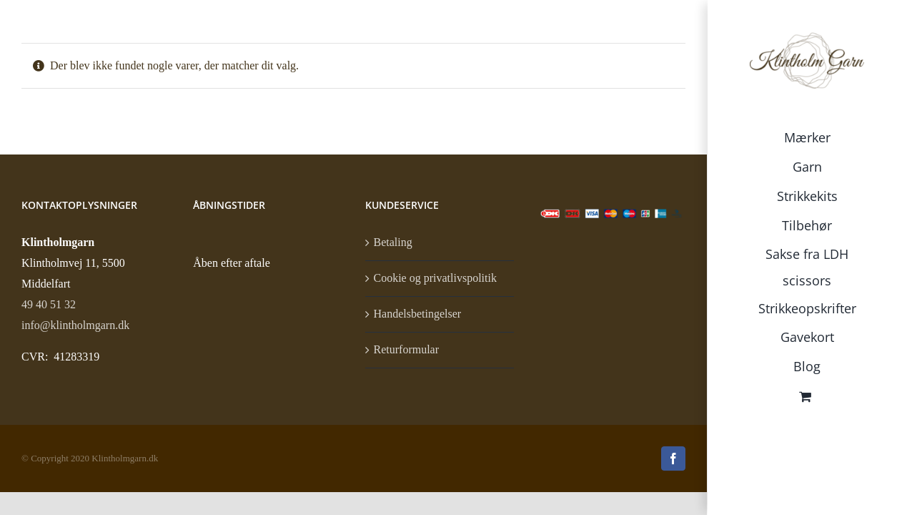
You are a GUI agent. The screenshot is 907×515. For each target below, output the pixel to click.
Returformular (407, 349)
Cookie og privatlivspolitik (435, 278)
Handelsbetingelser (418, 314)
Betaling (393, 242)
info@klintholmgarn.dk (75, 325)
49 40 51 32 (48, 304)
